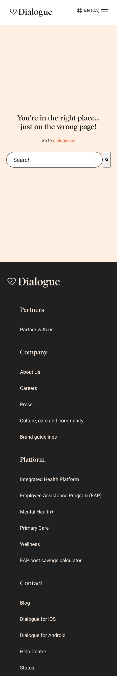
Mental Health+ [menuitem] (37, 512)
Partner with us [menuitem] (36, 330)
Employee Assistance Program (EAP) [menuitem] (61, 495)
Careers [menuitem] (28, 388)
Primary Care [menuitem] (34, 528)
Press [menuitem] (26, 404)
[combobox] (54, 160)
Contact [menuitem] (31, 583)
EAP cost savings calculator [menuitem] (50, 560)
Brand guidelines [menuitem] (38, 437)
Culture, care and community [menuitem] (51, 421)
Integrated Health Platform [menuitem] (49, 479)
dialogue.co (64, 140)
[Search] (107, 160)
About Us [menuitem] (30, 372)
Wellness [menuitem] (30, 544)
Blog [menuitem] (25, 603)
